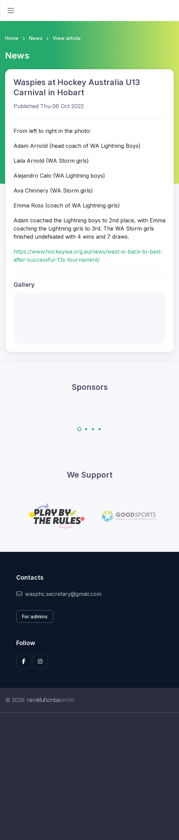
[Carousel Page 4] (100, 429)
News (36, 38)
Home (12, 38)
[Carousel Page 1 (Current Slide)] (79, 429)
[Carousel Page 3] (93, 429)
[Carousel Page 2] (86, 429)
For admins (35, 616)
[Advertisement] (89, 776)
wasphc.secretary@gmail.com (58, 594)
